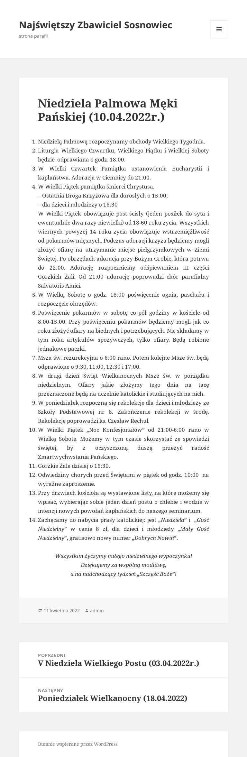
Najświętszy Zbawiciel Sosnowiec (95, 24)
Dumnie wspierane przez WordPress (77, 744)
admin (97, 610)
